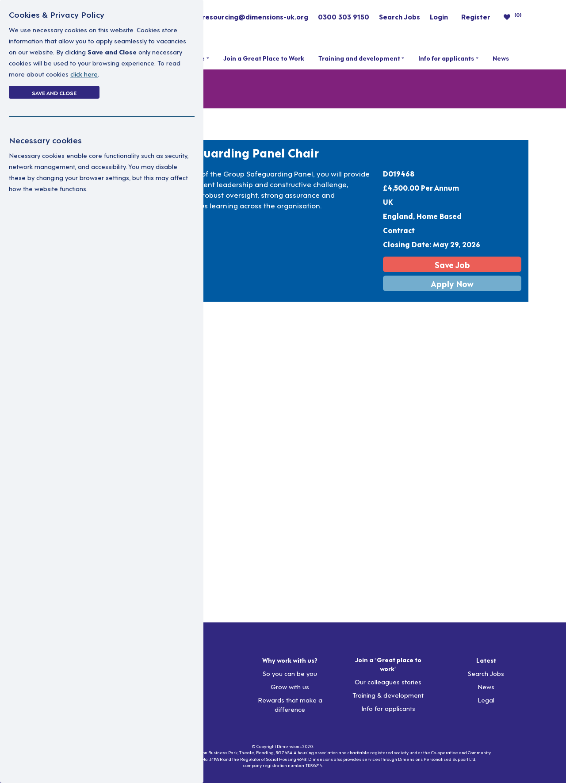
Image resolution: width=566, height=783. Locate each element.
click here (84, 73)
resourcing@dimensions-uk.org (255, 16)
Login (439, 16)
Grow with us (290, 686)
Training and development (359, 58)
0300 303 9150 (343, 16)
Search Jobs (399, 16)
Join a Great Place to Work (263, 58)
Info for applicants (446, 58)
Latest (486, 660)
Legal (486, 699)
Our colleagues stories (388, 681)
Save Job (452, 264)
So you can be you (290, 673)
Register (475, 16)
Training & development (388, 694)
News (501, 58)
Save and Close (54, 92)
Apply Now (452, 283)
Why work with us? (289, 660)
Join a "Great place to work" (388, 664)
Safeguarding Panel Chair (245, 152)
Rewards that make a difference (290, 704)
